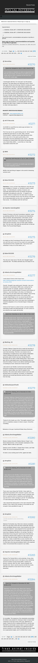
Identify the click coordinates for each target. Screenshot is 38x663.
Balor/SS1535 (9, 180)
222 (7, 53)
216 (26, 51)
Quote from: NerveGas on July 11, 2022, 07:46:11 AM (20, 314)
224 (12, 53)
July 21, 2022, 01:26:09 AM (9, 275)
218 (31, 51)
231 (19, 53)
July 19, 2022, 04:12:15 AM (9, 256)
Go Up (3, 636)
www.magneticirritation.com (16, 113)
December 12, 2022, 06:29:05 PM (10, 579)
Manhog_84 (9, 342)
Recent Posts (30, 5)
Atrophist (8, 234)
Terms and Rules (18, 659)
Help (12, 659)
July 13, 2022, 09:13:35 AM (9, 154)
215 (23, 51)
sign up (28, 21)
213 (18, 51)
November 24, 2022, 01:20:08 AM (10, 387)
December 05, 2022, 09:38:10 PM (10, 517)
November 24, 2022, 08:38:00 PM (10, 437)
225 (15, 53)
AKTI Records (9, 120)
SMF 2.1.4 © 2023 (12, 661)
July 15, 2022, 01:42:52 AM (9, 183)
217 (29, 51)
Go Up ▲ (24, 659)
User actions (32, 56)
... (16, 51)
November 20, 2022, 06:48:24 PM (10, 345)
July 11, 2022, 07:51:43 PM (9, 64)
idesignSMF (27, 661)
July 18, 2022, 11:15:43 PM (9, 236)
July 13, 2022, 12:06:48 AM (9, 123)
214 (21, 51)
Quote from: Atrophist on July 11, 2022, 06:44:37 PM (19, 68)
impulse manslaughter (12, 208)
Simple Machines (20, 661)
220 (2, 53)
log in (22, 21)
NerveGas (8, 61)
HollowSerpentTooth (12, 385)
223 (10, 53)
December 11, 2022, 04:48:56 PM (10, 554)
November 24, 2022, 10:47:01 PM (10, 463)
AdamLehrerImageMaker (13, 272)
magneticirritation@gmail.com (16, 115)
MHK (6, 151)
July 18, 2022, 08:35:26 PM (9, 210)
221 (5, 53)
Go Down (4, 51)
